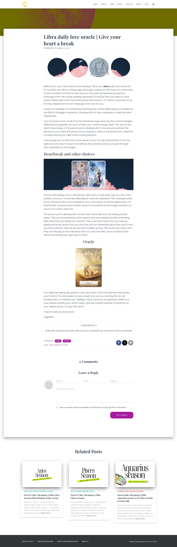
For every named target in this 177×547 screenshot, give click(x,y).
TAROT (104, 4)
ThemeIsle (152, 541)
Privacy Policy (28, 541)
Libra (58, 341)
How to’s (129, 4)
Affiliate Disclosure (45, 541)
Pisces (92, 491)
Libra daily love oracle (58, 345)
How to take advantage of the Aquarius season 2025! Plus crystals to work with (135, 498)
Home (95, 4)
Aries (26, 491)
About (138, 4)
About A (85, 541)
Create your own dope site (67, 541)
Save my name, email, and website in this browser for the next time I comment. (92, 407)
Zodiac (66, 341)
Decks (119, 4)
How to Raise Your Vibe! (37, 491)
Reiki (112, 4)
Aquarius (120, 491)
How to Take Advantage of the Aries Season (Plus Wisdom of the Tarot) (41, 497)
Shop (146, 4)
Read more (45, 513)
